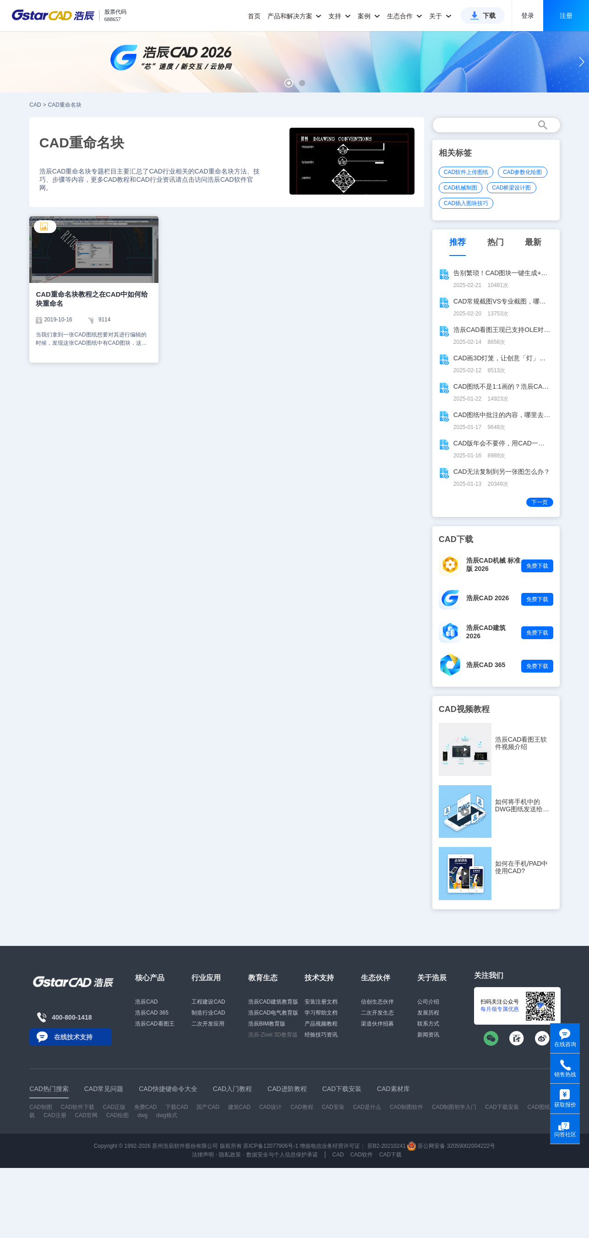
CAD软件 (361, 1154)
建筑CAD (239, 1107)
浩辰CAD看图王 (154, 1024)
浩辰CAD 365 (486, 664)
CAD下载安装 (501, 1107)
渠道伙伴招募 (377, 1024)
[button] (288, 83)
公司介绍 (428, 1002)
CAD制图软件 (406, 1107)
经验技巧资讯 (321, 1035)
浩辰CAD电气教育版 (273, 1013)
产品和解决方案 (294, 16)
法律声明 (203, 1154)
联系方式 (428, 1024)
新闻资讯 (428, 1035)
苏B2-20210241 (386, 1146)
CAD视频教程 (464, 709)
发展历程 (428, 1013)
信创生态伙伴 (377, 1002)
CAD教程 (301, 1107)
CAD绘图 (117, 1115)
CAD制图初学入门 (454, 1107)
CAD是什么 (367, 1107)
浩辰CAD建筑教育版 (273, 1002)
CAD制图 (40, 1107)
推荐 (457, 242)
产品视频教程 (321, 1024)
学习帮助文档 (321, 1013)
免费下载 (537, 566)
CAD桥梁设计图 (511, 188)
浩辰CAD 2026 (487, 598)
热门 (495, 242)
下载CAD (176, 1107)
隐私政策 (230, 1154)
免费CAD (145, 1107)
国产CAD (207, 1107)
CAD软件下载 (77, 1107)
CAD (35, 105)
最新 (533, 242)
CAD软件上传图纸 (466, 172)
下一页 (539, 502)
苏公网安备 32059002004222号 (451, 1146)
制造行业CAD (208, 1013)
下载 (489, 15)
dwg (142, 1115)
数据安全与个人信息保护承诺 (282, 1154)
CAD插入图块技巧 (466, 203)
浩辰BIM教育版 (266, 1024)
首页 (254, 16)
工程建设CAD (208, 1002)
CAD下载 (390, 1154)
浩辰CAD (146, 1002)
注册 (566, 15)
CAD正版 (114, 1107)
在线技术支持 (73, 1037)
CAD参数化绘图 (522, 172)
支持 (339, 16)
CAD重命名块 (65, 105)
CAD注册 (55, 1115)
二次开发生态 (377, 1013)
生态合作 (404, 16)
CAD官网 (86, 1115)
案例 (369, 16)
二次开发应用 (207, 1024)
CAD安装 (333, 1107)
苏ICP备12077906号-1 (270, 1146)
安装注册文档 (321, 1002)
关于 (440, 16)
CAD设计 (270, 1107)
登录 (527, 15)
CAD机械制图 (460, 188)
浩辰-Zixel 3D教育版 (273, 1035)
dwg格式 (166, 1115)
